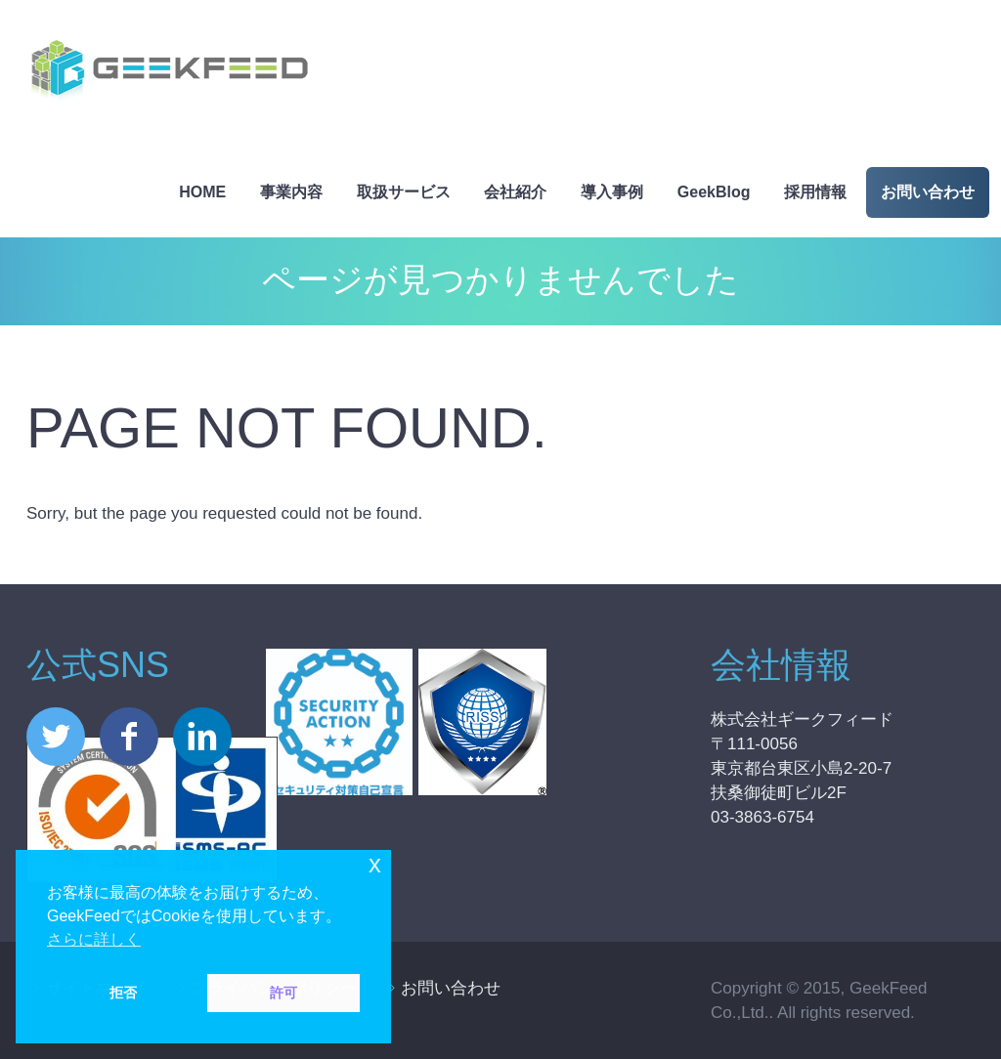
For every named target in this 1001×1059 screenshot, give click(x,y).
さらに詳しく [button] (94, 939)
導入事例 (612, 192)
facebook (129, 736)
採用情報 (815, 192)
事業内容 (291, 192)
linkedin (202, 736)
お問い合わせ (928, 192)
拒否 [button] (123, 992)
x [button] (375, 864)
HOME (202, 192)
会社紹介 (515, 192)
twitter (55, 736)
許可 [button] (283, 992)
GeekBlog (714, 192)
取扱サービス (404, 192)
